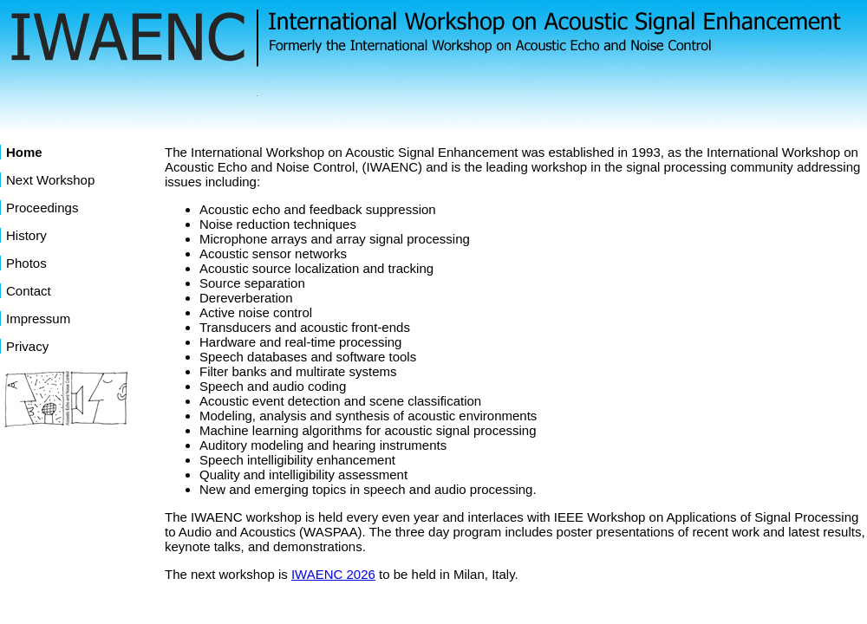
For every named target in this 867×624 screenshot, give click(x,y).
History (26, 235)
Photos (26, 263)
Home (24, 152)
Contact (28, 290)
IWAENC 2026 (333, 574)
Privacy (27, 346)
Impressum (38, 318)
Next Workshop (50, 179)
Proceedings (42, 207)
